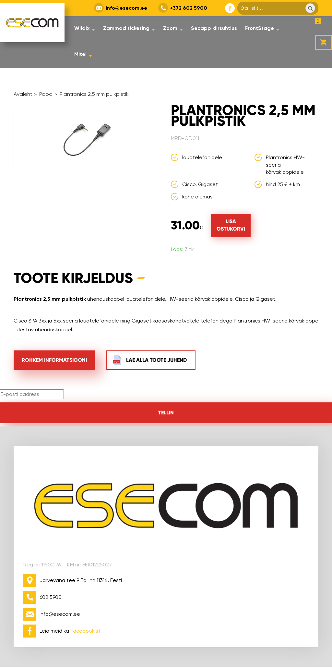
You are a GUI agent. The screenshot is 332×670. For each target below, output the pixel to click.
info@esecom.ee (126, 8)
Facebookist (85, 631)
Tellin (166, 413)
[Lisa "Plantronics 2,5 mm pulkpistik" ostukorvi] (231, 225)
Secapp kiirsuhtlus (214, 28)
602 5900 (51, 597)
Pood (46, 94)
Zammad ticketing (126, 28)
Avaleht (23, 94)
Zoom (170, 28)
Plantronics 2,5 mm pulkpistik (94, 94)
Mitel (80, 54)
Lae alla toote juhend (156, 360)
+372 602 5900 (188, 8)
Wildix (81, 28)
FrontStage (259, 28)
